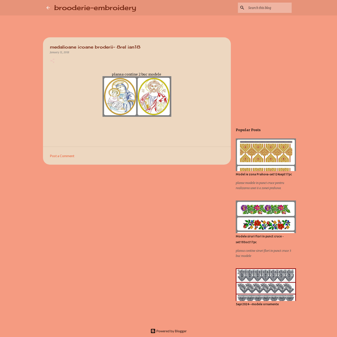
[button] (52, 61)
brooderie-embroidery (95, 7)
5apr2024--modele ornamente (257, 304)
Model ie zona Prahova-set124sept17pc (264, 174)
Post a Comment (62, 156)
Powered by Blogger (168, 331)
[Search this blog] (269, 8)
